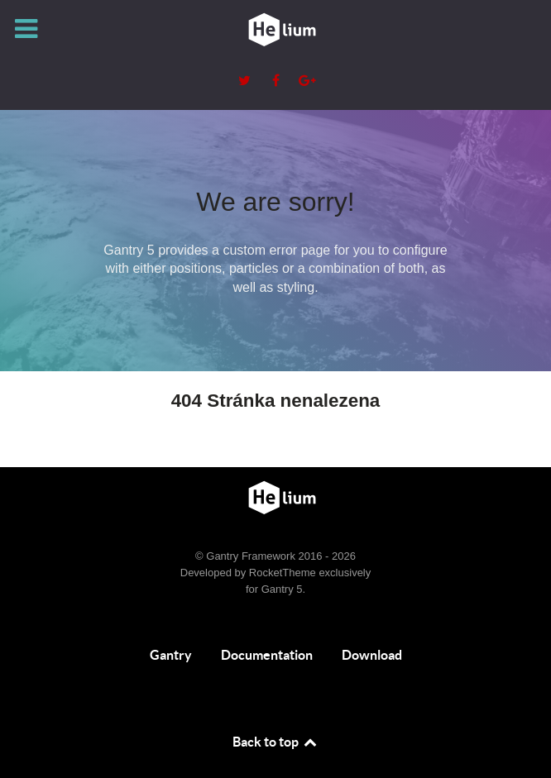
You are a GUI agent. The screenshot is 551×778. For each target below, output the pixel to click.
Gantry (171, 654)
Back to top (275, 741)
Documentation (267, 654)
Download (372, 654)
